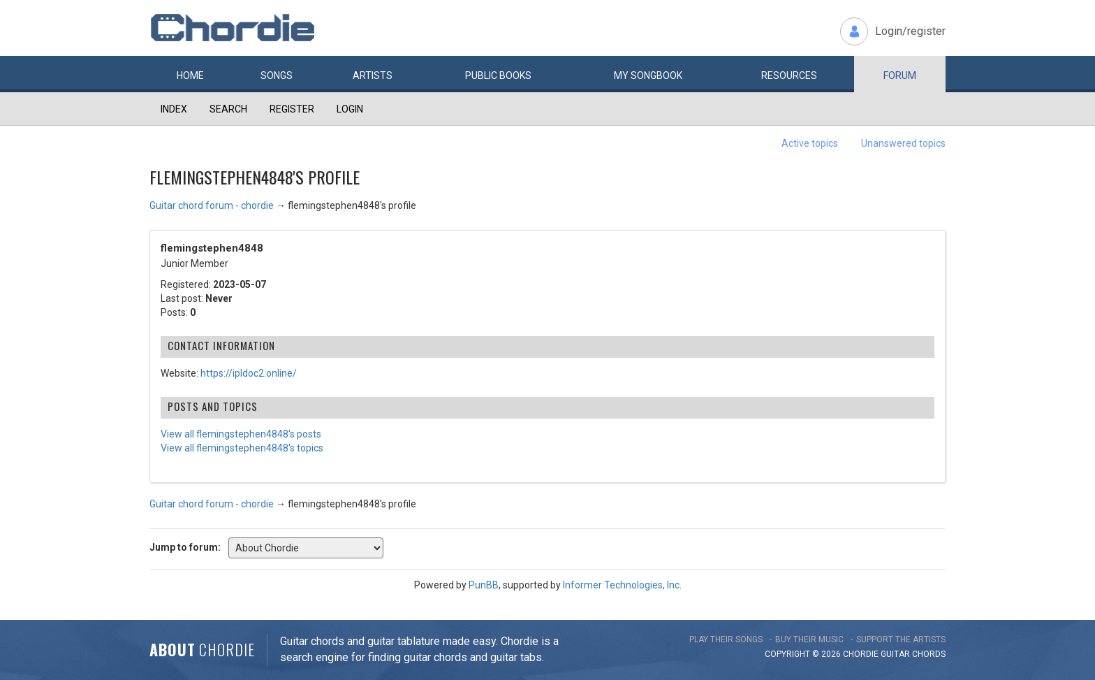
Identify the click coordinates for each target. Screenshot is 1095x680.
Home (190, 75)
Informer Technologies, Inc (621, 585)
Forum (899, 75)
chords (929, 654)
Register (292, 109)
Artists (372, 75)
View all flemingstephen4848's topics (242, 448)
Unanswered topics (903, 143)
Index (174, 109)
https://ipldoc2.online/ (248, 373)
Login (350, 109)
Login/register (910, 31)
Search (228, 109)
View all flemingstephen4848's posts (241, 434)
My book (648, 75)
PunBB (484, 585)
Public (498, 75)
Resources (789, 75)
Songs (276, 75)
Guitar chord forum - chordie (211, 205)
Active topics (809, 143)
